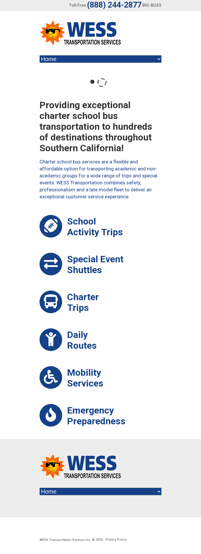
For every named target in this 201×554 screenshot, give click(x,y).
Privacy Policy (115, 539)
